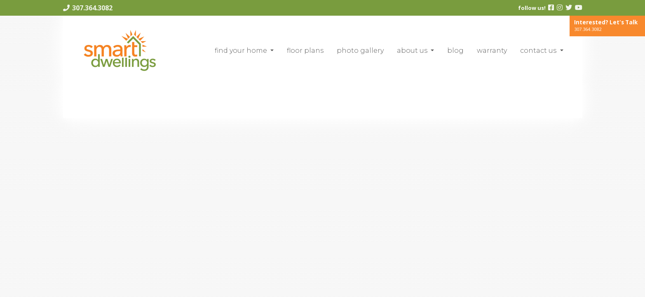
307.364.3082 (92, 7)
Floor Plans (305, 50)
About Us (413, 50)
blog (455, 50)
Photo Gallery (360, 50)
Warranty (492, 50)
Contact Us (539, 50)
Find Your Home (242, 50)
